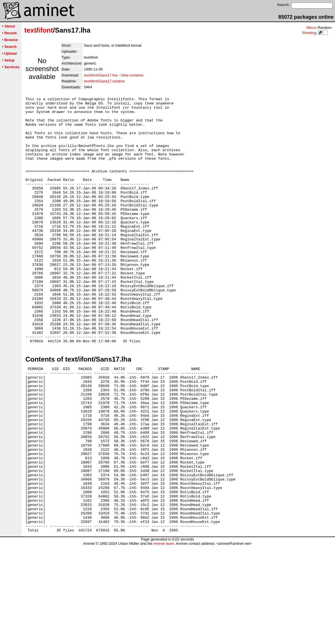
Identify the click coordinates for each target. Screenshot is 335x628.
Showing (309, 33)
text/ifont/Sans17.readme (104, 81)
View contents (131, 75)
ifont (45, 30)
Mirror (311, 27)
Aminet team (163, 626)
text (30, 30)
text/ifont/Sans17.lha (100, 75)
